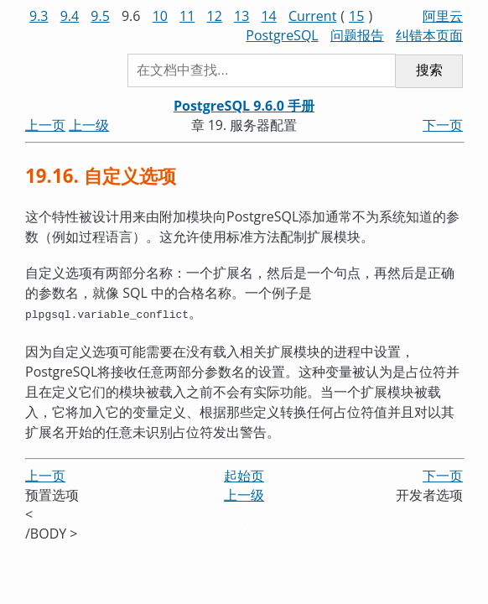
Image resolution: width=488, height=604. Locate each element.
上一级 (89, 125)
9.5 (100, 16)
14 (268, 16)
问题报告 (357, 35)
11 (187, 16)
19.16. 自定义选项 (100, 176)
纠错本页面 (429, 35)
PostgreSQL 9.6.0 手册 (244, 105)
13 (241, 16)
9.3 (39, 16)
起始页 (244, 474)
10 (160, 16)
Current (312, 16)
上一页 (45, 125)
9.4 (70, 16)
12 (214, 16)
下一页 (443, 125)
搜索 (429, 70)
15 (356, 16)
